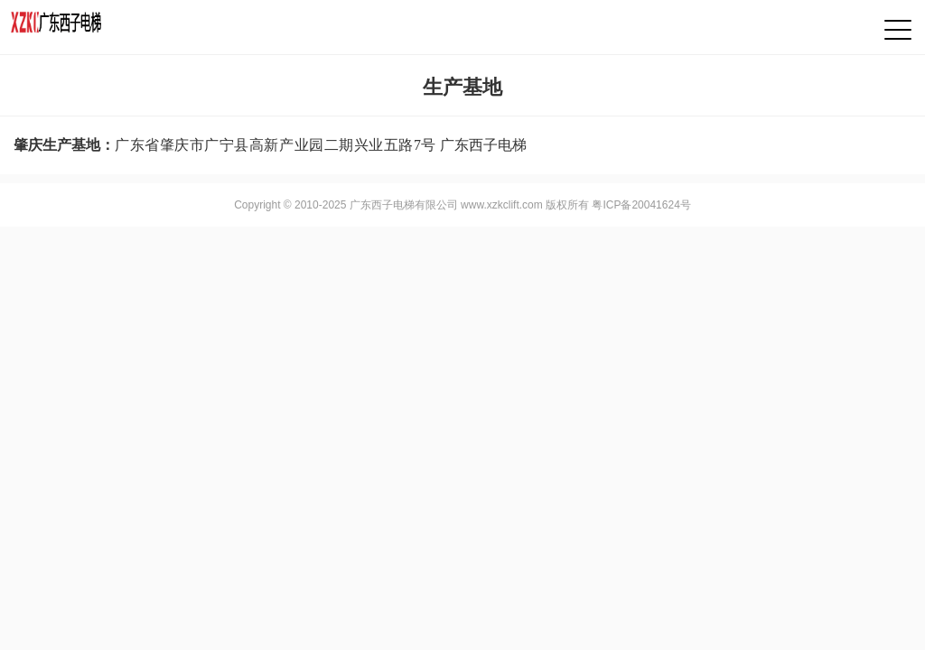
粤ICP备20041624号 (641, 205)
